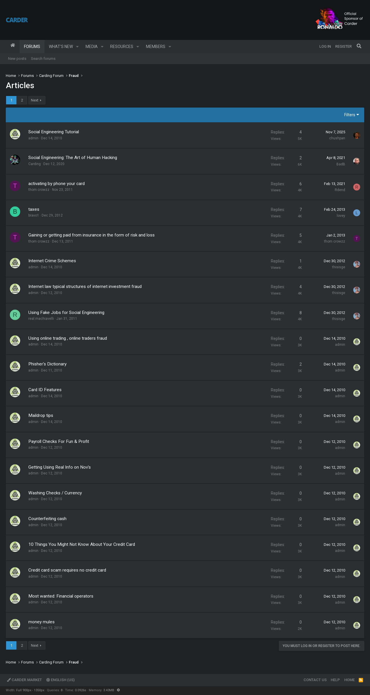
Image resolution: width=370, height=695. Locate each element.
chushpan (337, 138)
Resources (121, 46)
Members (155, 46)
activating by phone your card (56, 183)
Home (13, 46)
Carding (34, 164)
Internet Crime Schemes (52, 260)
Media (92, 46)
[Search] (359, 46)
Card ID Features (45, 389)
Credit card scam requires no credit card (67, 570)
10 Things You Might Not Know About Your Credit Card (81, 544)
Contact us (315, 680)
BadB (340, 164)
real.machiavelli (41, 319)
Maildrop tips (40, 415)
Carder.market (24, 680)
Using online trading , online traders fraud (67, 338)
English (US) (60, 680)
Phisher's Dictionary (47, 364)
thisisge (338, 267)
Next (34, 100)
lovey (341, 216)
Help (335, 680)
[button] (77, 46)
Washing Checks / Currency (55, 493)
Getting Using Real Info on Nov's (59, 467)
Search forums (43, 58)
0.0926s (80, 690)
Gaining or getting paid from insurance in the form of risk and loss (91, 235)
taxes (33, 209)
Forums (32, 46)
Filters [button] (349, 114)
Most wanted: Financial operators (60, 596)
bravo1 (33, 215)
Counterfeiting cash (47, 518)
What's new (61, 46)
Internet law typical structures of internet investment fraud (85, 286)
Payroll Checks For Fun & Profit (58, 441)
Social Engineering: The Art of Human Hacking (72, 157)
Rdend (340, 190)
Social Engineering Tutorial (53, 131)
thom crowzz (38, 190)
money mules (41, 621)
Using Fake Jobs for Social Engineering (66, 312)
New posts (17, 58)
